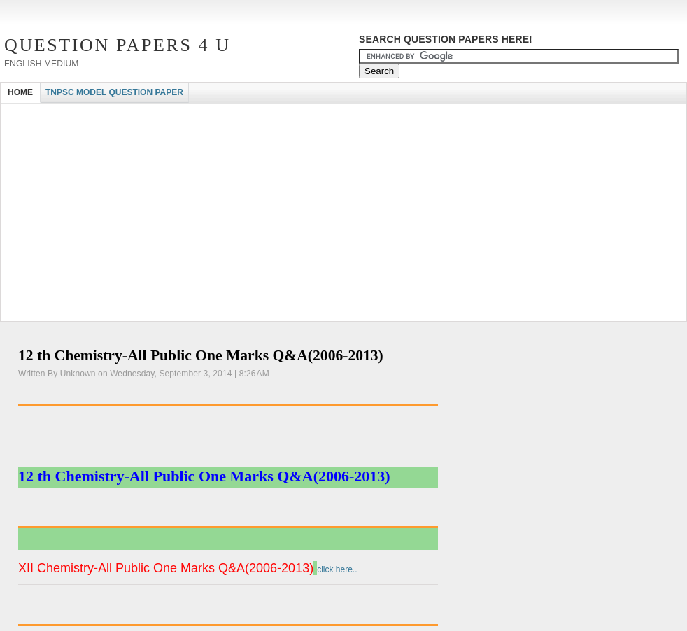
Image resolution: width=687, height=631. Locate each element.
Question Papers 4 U (117, 45)
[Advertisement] (255, 116)
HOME (20, 92)
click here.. (335, 569)
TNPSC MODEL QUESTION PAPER (114, 92)
